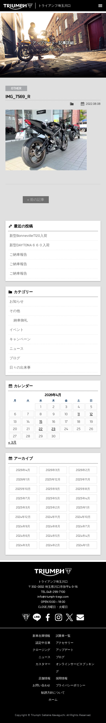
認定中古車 (43, 643)
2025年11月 (83, 479)
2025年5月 (53, 498)
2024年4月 (83, 536)
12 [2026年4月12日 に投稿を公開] (91, 414)
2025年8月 (83, 489)
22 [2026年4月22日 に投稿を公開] (41, 429)
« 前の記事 (35, 199)
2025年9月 (53, 489)
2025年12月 (52, 479)
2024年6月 (23, 536)
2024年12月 (23, 517)
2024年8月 (53, 526)
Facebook (48, 617)
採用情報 (62, 678)
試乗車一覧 (63, 636)
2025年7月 (23, 498)
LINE (37, 617)
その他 (14, 311)
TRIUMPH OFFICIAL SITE (26, 617)
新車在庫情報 (41, 636)
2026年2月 (83, 470)
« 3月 (12, 442)
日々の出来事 (20, 367)
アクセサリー (65, 643)
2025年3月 (23, 507)
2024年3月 (23, 545)
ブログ (14, 358)
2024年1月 (83, 545)
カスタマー (43, 664)
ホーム (53, 699)
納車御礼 (21, 320)
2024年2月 (53, 545)
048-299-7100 (55, 592)
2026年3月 (53, 470)
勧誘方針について (53, 692)
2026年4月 (23, 470)
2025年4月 (83, 498)
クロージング (41, 650)
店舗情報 (44, 678)
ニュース (16, 348)
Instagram (58, 617)
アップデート (65, 650)
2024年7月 (83, 526)
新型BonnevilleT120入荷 (28, 235)
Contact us (80, 617)
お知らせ (16, 301)
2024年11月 (53, 517)
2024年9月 (23, 526)
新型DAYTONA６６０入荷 (29, 245)
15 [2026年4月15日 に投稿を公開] (40, 421)
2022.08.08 (93, 104)
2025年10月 (23, 489)
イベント (16, 329)
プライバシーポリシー (71, 685)
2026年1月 (23, 479)
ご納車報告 (18, 254)
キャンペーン (20, 339)
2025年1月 (83, 507)
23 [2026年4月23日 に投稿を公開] (53, 429)
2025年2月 (53, 507)
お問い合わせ (41, 685)
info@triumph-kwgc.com (53, 597)
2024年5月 (53, 536)
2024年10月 (83, 517)
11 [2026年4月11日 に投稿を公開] (79, 414)
